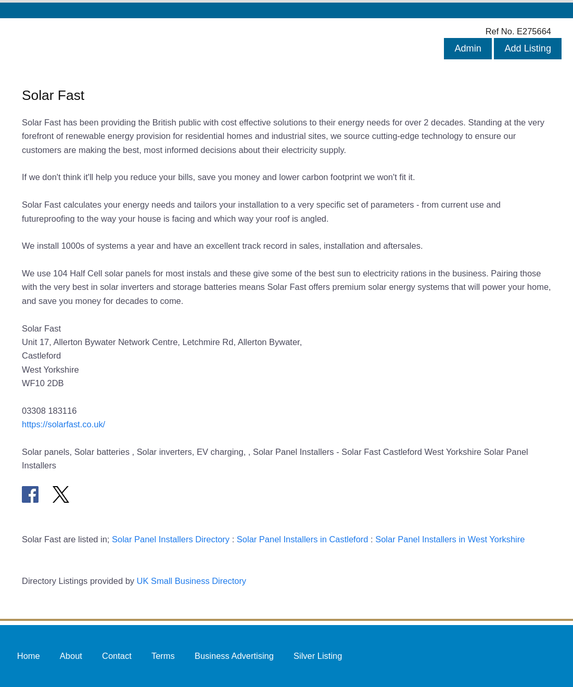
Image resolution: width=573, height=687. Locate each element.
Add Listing (527, 48)
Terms (163, 655)
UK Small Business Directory (192, 581)
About (71, 655)
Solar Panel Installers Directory (171, 539)
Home (28, 655)
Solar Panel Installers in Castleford (302, 539)
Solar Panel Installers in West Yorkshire (450, 539)
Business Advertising (234, 655)
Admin (467, 48)
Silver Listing (318, 655)
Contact (117, 655)
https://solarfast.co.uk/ (63, 424)
